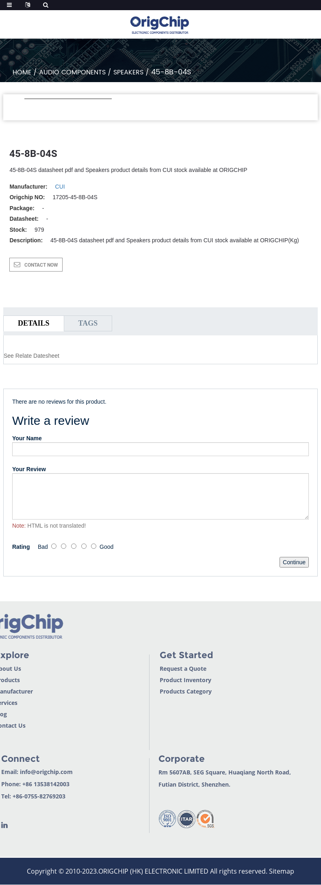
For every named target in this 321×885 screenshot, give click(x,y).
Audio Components (72, 72)
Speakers (128, 72)
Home (22, 72)
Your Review (29, 469)
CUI (60, 186)
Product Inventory (169, 680)
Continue (294, 562)
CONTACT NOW (41, 265)
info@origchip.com (29, 772)
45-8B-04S (171, 72)
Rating (21, 547)
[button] (29, 109)
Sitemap (281, 871)
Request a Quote (166, 668)
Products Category (169, 691)
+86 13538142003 (29, 784)
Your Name (27, 438)
